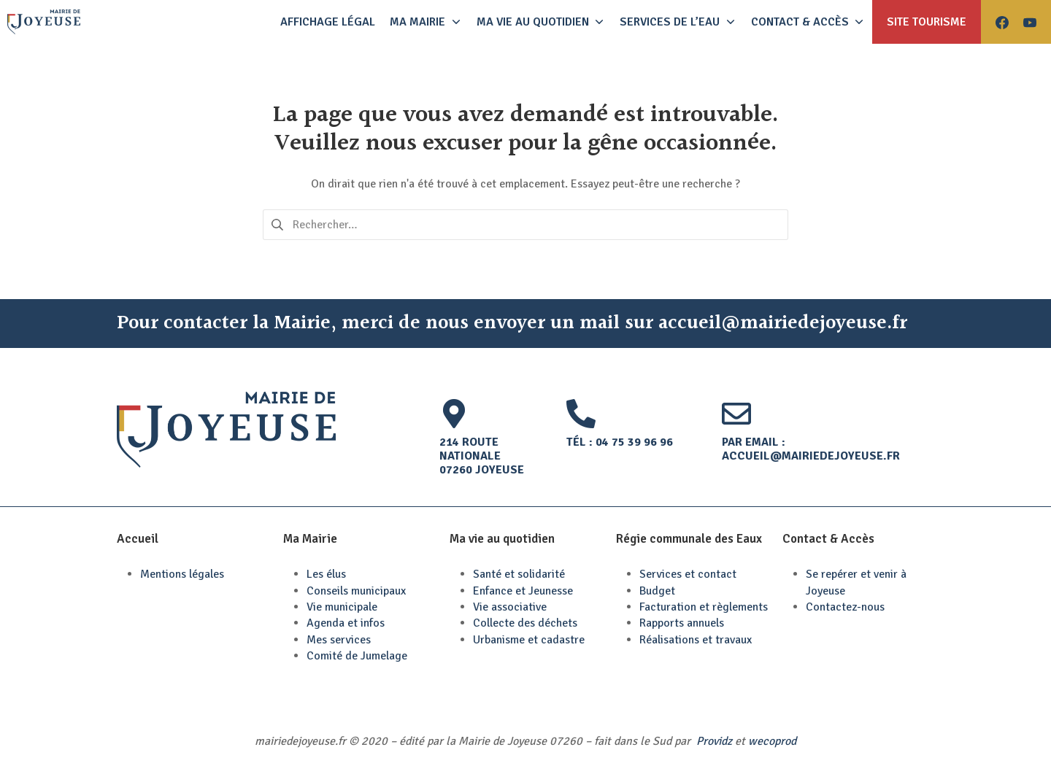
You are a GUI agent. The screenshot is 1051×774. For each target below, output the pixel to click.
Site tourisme (926, 22)
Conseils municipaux (356, 591)
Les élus (326, 574)
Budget (657, 591)
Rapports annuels (681, 623)
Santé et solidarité (519, 574)
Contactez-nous (845, 607)
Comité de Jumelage (357, 656)
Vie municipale (342, 607)
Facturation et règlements (703, 607)
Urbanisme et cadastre (529, 639)
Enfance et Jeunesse (523, 591)
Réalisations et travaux (695, 639)
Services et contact (687, 574)
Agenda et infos (346, 623)
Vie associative (510, 607)
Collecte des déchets (525, 623)
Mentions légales (182, 574)
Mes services (339, 639)
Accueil (137, 538)
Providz (714, 741)
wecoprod (772, 741)
